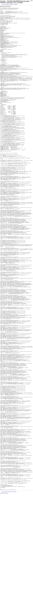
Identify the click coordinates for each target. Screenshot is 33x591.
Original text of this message (4, 589)
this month (15, 4)
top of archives (11, 4)
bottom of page (6, 4)
